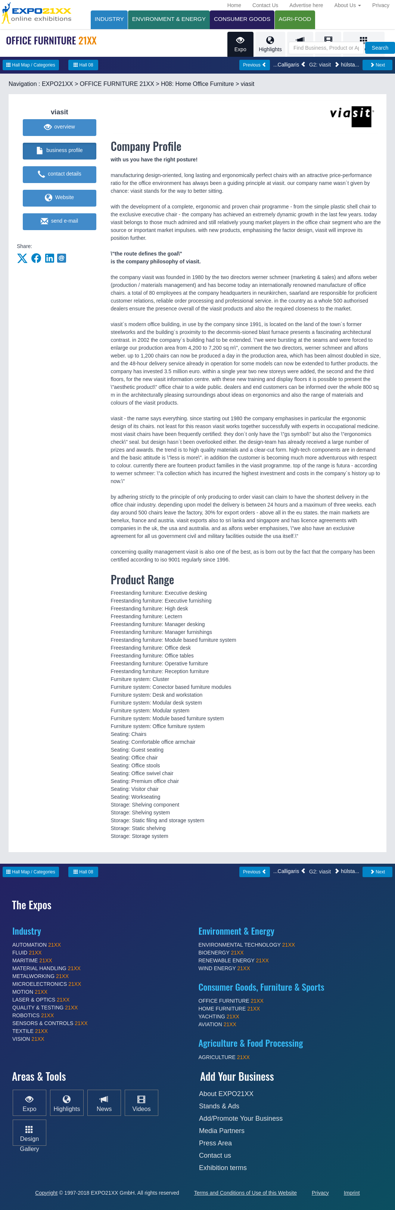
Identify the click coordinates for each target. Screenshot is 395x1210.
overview (59, 127)
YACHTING (219, 1017)
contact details (59, 175)
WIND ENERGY (224, 969)
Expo (239, 44)
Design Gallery (29, 1138)
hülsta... (346, 65)
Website (59, 198)
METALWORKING (40, 977)
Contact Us (265, 5)
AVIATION (217, 1025)
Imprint (352, 1193)
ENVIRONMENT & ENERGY (169, 19)
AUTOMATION (36, 945)
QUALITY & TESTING (45, 1008)
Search (380, 48)
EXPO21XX (57, 84)
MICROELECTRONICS (46, 984)
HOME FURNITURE (229, 1009)
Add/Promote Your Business (241, 1118)
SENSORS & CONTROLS (50, 1024)
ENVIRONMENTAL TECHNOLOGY (247, 945)
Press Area (215, 1143)
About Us (348, 5)
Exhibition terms (223, 1168)
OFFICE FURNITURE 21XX (117, 84)
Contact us (215, 1155)
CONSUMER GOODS (243, 19)
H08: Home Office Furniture (197, 84)
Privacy (380, 5)
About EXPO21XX (226, 1094)
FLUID (27, 953)
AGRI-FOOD (296, 19)
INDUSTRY (109, 19)
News (104, 1103)
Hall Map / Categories (30, 65)
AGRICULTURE (224, 1058)
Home (234, 5)
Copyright (46, 1193)
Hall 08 (83, 65)
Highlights (269, 44)
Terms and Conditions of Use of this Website (245, 1193)
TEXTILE (30, 1031)
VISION (28, 1039)
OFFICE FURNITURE (231, 1001)
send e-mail (59, 222)
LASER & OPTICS (40, 1000)
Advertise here (306, 5)
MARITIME (32, 961)
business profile (59, 151)
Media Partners (222, 1131)
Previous (254, 65)
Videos (141, 1103)
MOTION (29, 992)
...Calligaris (289, 65)
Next (377, 65)
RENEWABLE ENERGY (234, 961)
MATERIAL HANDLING (46, 969)
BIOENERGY (221, 953)
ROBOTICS (33, 1016)
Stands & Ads (219, 1106)
